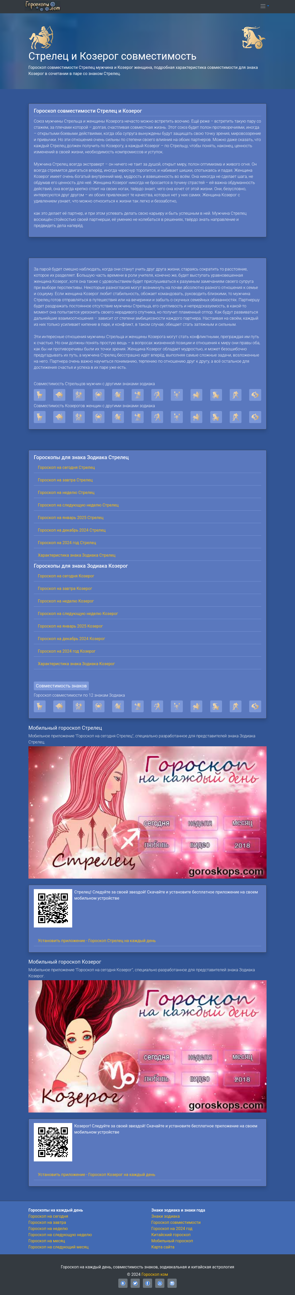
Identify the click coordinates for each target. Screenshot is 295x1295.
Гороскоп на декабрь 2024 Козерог (71, 638)
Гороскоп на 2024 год (171, 1228)
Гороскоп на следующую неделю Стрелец (78, 505)
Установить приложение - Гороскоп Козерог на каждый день (96, 1174)
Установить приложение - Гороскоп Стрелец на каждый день (97, 940)
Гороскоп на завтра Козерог (65, 588)
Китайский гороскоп (171, 1234)
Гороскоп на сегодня (48, 1216)
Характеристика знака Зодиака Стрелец (76, 555)
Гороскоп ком (155, 1274)
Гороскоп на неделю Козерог (66, 601)
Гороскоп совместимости (176, 1222)
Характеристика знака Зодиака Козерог (76, 663)
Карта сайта (162, 1247)
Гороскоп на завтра (47, 1222)
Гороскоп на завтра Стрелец (65, 480)
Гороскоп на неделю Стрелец (66, 492)
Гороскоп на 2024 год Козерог (67, 651)
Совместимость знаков (61, 685)
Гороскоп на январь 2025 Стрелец (70, 517)
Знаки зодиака (165, 1216)
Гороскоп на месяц (46, 1240)
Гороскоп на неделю (48, 1228)
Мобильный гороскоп (172, 1240)
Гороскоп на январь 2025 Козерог (70, 626)
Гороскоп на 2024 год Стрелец (67, 542)
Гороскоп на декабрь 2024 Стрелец (72, 530)
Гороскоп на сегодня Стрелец (66, 467)
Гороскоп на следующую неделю (60, 1234)
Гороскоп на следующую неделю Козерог (78, 613)
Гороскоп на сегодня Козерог (66, 576)
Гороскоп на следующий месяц (58, 1247)
